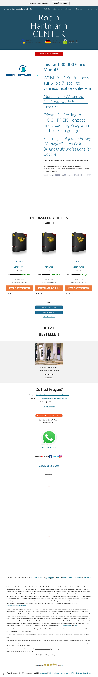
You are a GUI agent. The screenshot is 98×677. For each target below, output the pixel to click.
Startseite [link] (46, 9)
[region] (49, 3)
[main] (48, 25)
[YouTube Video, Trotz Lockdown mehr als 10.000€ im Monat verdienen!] (49, 195)
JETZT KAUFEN (19, 267)
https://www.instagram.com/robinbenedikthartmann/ (52, 395)
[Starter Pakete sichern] (49, 307)
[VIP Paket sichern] (49, 312)
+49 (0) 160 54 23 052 (49, 447)
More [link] (88, 9)
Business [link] (79, 9)
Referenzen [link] (56, 9)
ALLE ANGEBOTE (49, 317)
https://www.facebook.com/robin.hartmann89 (52, 398)
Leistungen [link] (68, 9)
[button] (95, 9)
